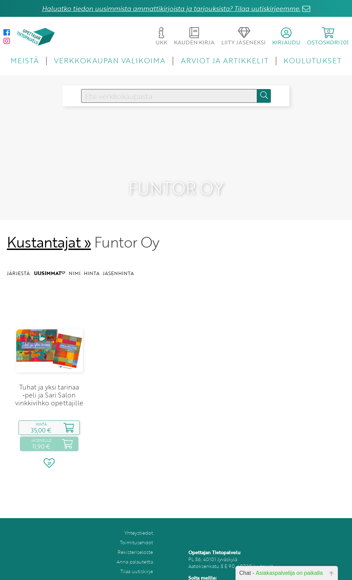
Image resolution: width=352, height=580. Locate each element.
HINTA (91, 258)
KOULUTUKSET (312, 60)
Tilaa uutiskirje (136, 556)
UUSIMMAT (49, 258)
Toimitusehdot (136, 528)
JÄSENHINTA (118, 258)
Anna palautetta (135, 547)
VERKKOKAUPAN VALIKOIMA (109, 60)
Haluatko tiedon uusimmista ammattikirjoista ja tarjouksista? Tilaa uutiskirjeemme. (171, 8)
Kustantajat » (49, 227)
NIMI (74, 258)
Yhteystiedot (138, 518)
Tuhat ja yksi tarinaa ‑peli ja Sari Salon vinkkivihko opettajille (49, 380)
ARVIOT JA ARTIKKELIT (224, 60)
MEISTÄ (24, 60)
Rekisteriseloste (135, 537)
